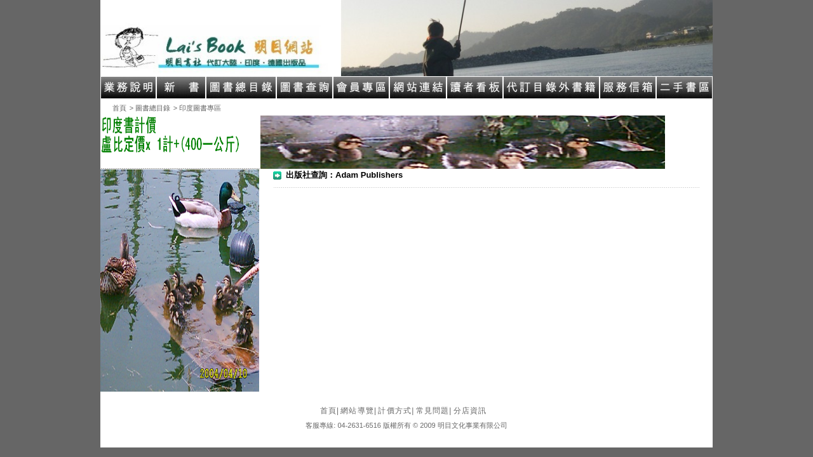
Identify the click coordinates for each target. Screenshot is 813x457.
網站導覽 (358, 410)
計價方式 (396, 410)
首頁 (119, 108)
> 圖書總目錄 (150, 108)
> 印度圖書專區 (197, 108)
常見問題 (434, 410)
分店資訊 (470, 410)
